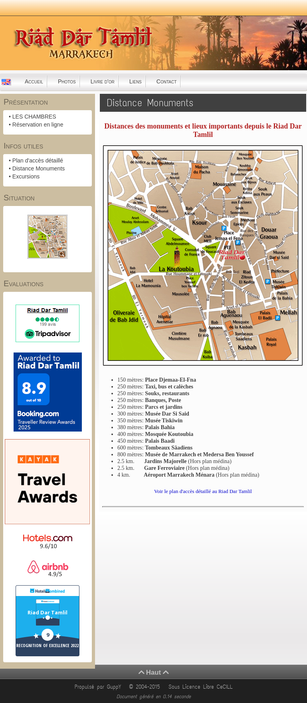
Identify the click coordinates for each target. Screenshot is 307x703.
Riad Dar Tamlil (47, 612)
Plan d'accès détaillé (37, 160)
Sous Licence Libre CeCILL (202, 686)
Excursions (26, 176)
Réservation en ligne (37, 124)
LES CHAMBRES (34, 116)
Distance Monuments (38, 168)
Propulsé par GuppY (99, 686)
